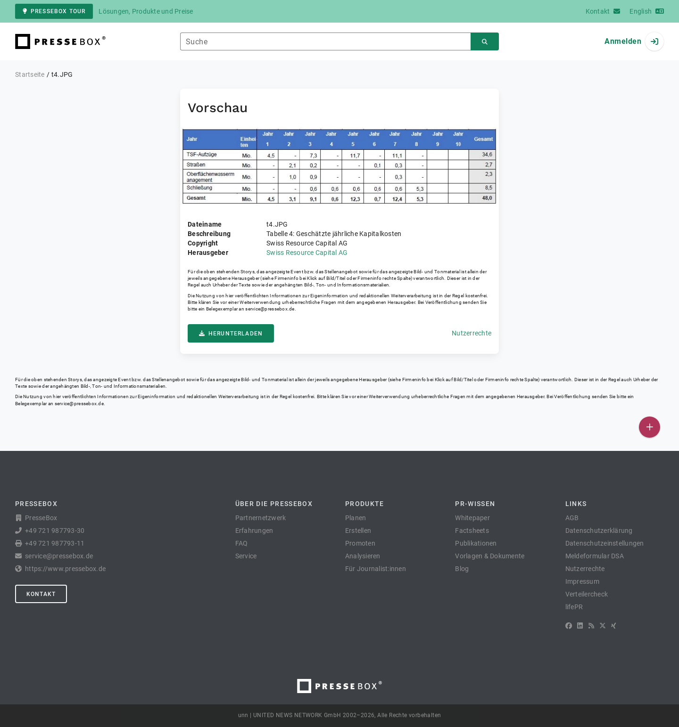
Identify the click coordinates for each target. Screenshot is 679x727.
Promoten (360, 543)
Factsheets (472, 530)
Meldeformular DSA (594, 556)
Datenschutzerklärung (599, 530)
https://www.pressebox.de (65, 568)
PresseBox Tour (54, 11)
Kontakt (41, 594)
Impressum (582, 581)
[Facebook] (568, 625)
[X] (602, 625)
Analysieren (363, 556)
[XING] (613, 625)
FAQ (241, 543)
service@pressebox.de (269, 308)
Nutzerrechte (471, 333)
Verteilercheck (586, 594)
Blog (462, 568)
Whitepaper (472, 518)
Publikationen (476, 543)
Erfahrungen (254, 530)
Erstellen (358, 530)
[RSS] (591, 625)
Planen (355, 518)
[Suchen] (485, 42)
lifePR (574, 607)
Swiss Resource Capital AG (307, 252)
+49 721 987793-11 (54, 543)
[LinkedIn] (580, 625)
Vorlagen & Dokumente (489, 556)
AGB (572, 518)
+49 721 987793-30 (54, 530)
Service (246, 556)
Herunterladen (231, 333)
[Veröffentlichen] (649, 427)
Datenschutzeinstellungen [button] (604, 543)
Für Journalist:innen (375, 568)
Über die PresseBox (274, 503)
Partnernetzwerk (260, 518)
